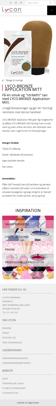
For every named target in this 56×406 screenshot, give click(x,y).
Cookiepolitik (10, 392)
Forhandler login (12, 383)
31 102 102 (12, 312)
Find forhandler (12, 342)
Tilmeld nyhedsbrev (14, 388)
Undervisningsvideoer (15, 358)
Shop (5, 378)
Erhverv (6, 328)
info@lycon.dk (11, 308)
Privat (5, 332)
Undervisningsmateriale (16, 363)
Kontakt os (9, 337)
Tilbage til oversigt (12, 80)
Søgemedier (33, 402)
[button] (51, 10)
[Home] (23, 10)
